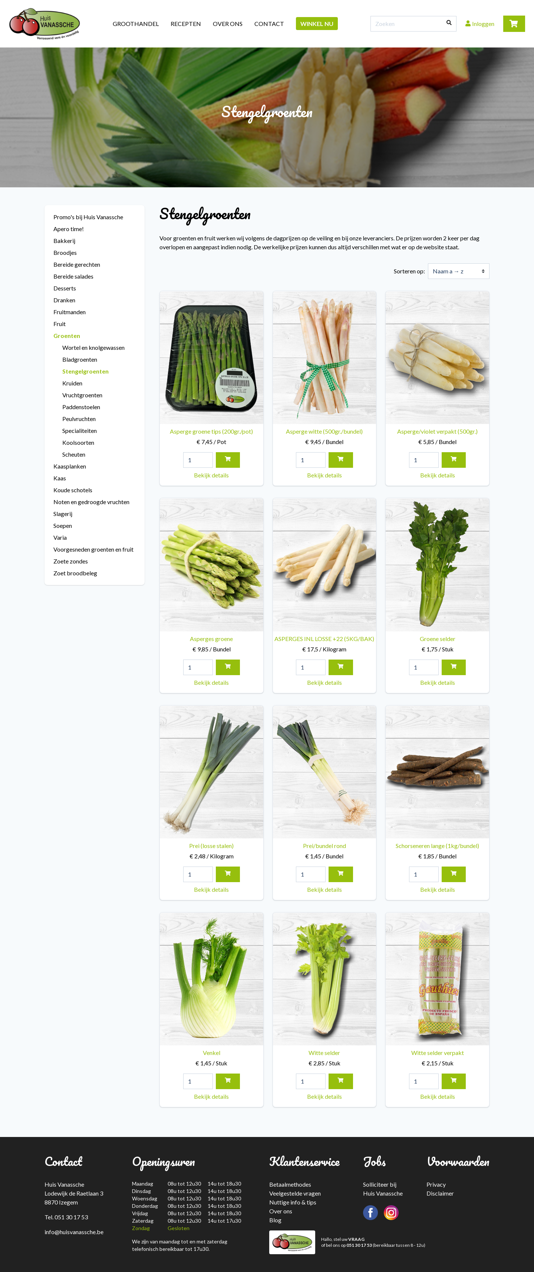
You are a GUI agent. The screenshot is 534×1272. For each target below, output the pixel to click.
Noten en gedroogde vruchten (91, 501)
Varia (60, 537)
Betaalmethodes (290, 1184)
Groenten (66, 335)
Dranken (64, 299)
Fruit (59, 323)
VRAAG (356, 1239)
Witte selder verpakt (437, 990)
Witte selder (324, 990)
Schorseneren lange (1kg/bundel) (437, 783)
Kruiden (72, 383)
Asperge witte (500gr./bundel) (324, 368)
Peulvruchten (79, 418)
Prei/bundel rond (324, 783)
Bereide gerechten (76, 264)
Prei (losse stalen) (211, 783)
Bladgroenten (79, 359)
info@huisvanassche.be (73, 1231)
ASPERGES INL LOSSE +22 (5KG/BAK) (324, 575)
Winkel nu (316, 23)
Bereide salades (73, 276)
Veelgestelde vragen (295, 1193)
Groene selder (437, 575)
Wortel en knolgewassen (93, 347)
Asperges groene (211, 575)
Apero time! (68, 228)
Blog (275, 1219)
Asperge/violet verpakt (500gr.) (437, 368)
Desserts (64, 288)
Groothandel (136, 23)
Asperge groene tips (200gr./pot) (211, 368)
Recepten (186, 23)
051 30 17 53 (359, 1245)
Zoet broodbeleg (75, 572)
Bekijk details (211, 475)
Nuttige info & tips (292, 1202)
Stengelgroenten (85, 371)
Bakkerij (64, 240)
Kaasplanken (69, 466)
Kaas (59, 477)
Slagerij (62, 513)
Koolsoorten (78, 442)
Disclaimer (440, 1193)
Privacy (436, 1184)
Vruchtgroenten (82, 394)
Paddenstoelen (81, 406)
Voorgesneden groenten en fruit (93, 549)
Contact (269, 23)
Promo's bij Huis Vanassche (88, 216)
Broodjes (65, 252)
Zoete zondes (70, 561)
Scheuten (73, 454)
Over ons (228, 23)
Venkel (211, 990)
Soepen (62, 525)
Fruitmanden (69, 311)
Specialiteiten (79, 430)
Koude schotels (72, 489)
